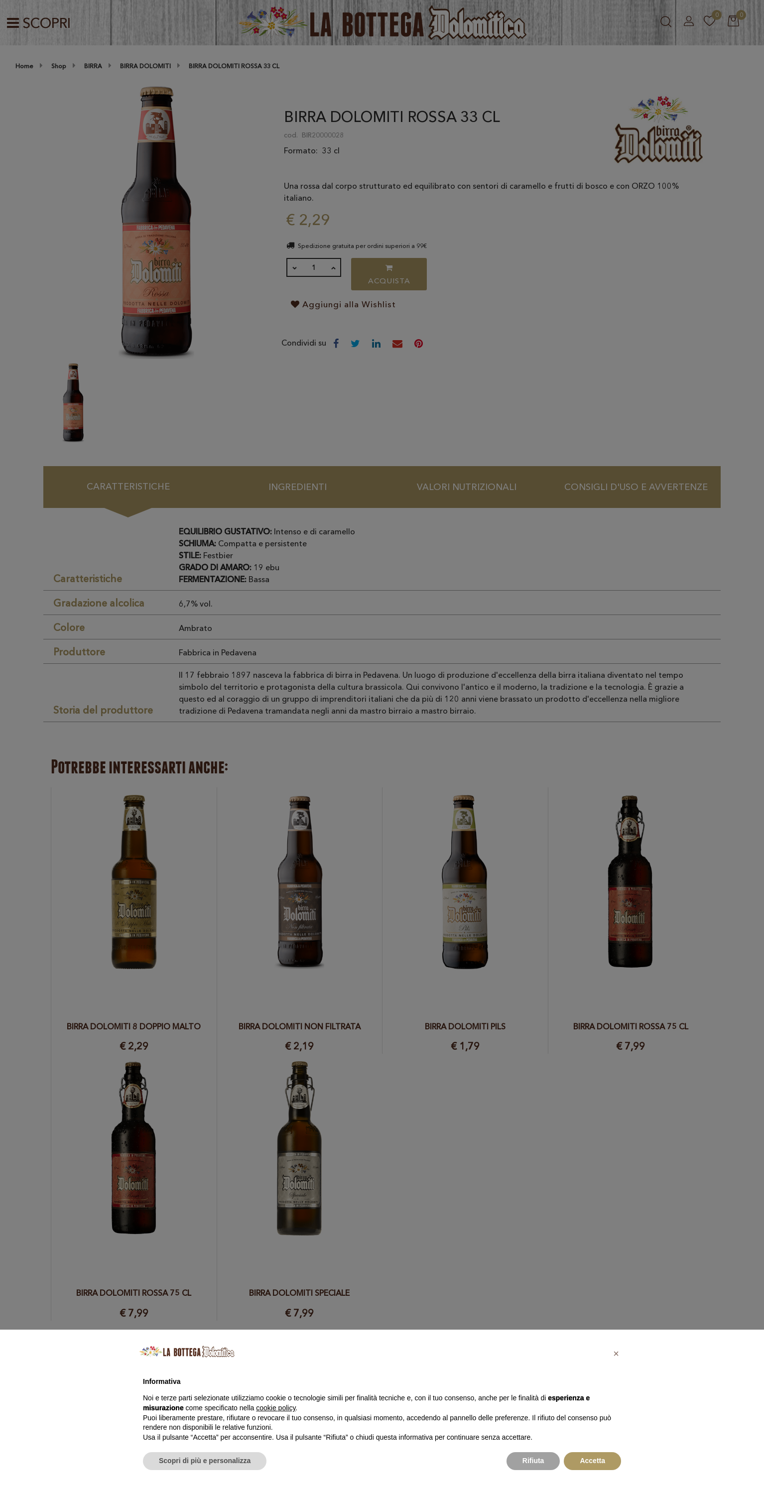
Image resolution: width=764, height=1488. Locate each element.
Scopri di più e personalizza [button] (205, 1461)
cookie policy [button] (275, 1408)
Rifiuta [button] (533, 1461)
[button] (616, 1354)
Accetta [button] (592, 1461)
